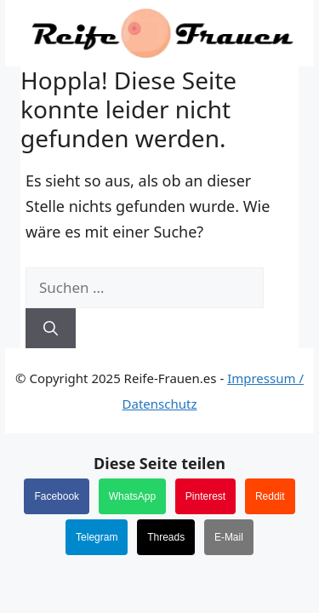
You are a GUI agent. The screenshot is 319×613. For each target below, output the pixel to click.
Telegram (96, 537)
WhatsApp (132, 496)
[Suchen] (51, 328)
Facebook (56, 496)
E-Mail (228, 537)
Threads (166, 537)
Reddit (270, 496)
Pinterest (205, 496)
